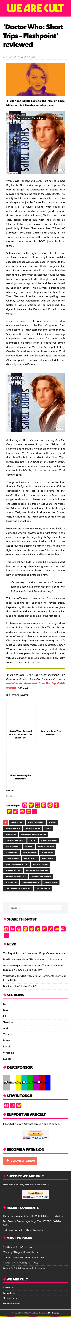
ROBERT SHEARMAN (41, 876)
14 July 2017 (12, 57)
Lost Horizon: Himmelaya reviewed (29, 1230)
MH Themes (53, 1313)
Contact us (8, 1288)
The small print (10, 1298)
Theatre (7, 1034)
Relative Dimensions (37, 870)
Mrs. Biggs (47, 858)
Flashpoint (12, 852)
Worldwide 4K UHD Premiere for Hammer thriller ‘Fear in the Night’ (34, 978)
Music (6, 1010)
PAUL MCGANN (40, 864)
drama (28, 846)
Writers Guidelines (11, 1303)
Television (8, 1022)
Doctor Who (12, 846)
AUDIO (52, 822)
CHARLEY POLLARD (15, 840)
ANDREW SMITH (35, 822)
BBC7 (48, 828)
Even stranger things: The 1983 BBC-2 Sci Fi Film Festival (37, 1216)
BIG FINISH (11, 834)
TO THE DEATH (43, 888)
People (7, 1046)
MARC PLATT (30, 858)
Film (5, 1016)
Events (7, 1059)
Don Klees (29, 57)
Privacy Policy (9, 1293)
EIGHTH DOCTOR (46, 846)
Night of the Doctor (16, 864)
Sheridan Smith (31, 882)
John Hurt (47, 852)
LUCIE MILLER (12, 858)
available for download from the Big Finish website (35, 685)
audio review (33, 828)
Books (6, 1040)
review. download (16, 876)
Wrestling (8, 1053)
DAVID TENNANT (49, 840)
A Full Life (16, 822)
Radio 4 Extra (13, 870)
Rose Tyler (11, 882)
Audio (6, 1028)
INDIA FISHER (29, 852)
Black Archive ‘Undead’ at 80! (20, 986)
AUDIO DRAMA (13, 828)
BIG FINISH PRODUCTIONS (33, 834)
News (6, 1004)
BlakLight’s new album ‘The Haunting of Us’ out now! (33, 959)
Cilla (32, 840)
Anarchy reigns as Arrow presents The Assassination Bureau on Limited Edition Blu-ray (33, 967)
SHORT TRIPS (51, 882)
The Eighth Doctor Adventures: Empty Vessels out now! (34, 953)
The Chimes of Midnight (18, 888)
